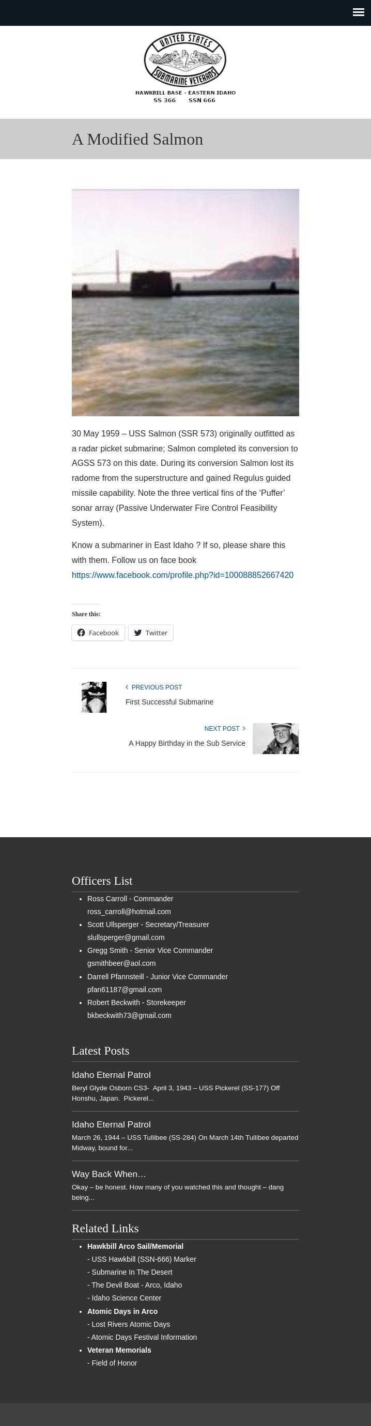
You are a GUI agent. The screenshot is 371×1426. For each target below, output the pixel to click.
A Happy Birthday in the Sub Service (187, 743)
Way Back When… (109, 1174)
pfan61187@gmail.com (124, 989)
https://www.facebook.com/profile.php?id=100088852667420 (182, 575)
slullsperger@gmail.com (126, 937)
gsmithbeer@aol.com (121, 963)
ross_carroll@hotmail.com (129, 911)
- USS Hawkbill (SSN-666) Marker (141, 1259)
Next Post (225, 728)
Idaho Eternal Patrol (111, 1075)
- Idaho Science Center (124, 1298)
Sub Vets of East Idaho (185, 67)
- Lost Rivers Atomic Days (128, 1324)
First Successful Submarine (169, 702)
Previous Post (154, 687)
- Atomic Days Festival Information (142, 1337)
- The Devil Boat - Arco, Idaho (134, 1285)
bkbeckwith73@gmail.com (129, 1015)
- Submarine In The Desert (130, 1272)
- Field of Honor (112, 1363)
